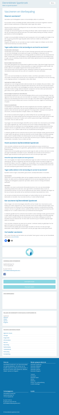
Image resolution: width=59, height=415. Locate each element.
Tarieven (33, 374)
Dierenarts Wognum (36, 371)
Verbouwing (6, 351)
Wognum (5, 322)
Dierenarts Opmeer (35, 369)
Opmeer (5, 321)
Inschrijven (33, 376)
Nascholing (6, 344)
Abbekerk (5, 317)
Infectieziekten (7, 340)
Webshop (33, 380)
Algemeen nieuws (7, 333)
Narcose (5, 342)
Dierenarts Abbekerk (36, 366)
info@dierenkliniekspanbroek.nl (12, 270)
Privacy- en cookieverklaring (37, 382)
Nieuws (32, 379)
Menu (52, 3)
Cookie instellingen (35, 384)
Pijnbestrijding (6, 347)
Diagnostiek (6, 337)
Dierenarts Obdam (35, 368)
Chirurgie (5, 335)
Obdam (5, 319)
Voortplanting (6, 354)
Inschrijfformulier (29, 281)
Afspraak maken (29, 287)
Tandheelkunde (7, 349)
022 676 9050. (15, 237)
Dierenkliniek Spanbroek (15, 2)
